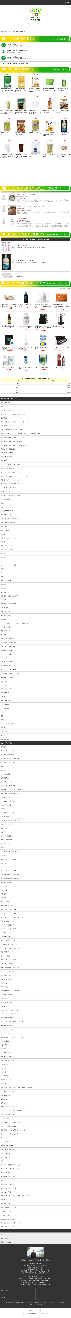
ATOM (40, 1304)
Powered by (35, 1313)
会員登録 (38, 1290)
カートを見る (39, 1294)
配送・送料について (22, 1302)
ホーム (5, 1302)
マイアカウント (4, 1290)
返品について (31, 1302)
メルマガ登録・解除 (62, 1302)
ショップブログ (32, 1304)
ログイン (3, 1294)
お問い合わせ (4, 1297)
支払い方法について (12, 1302)
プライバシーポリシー (52, 1302)
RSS (38, 1304)
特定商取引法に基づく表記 (40, 1302)
